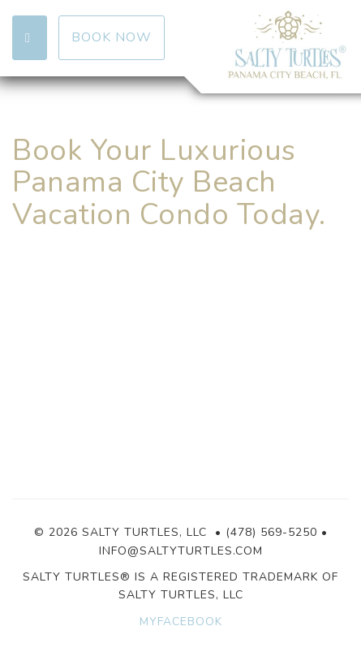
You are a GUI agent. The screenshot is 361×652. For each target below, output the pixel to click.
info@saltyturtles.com (181, 551)
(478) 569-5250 (271, 532)
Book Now (111, 37)
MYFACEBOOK (181, 621)
